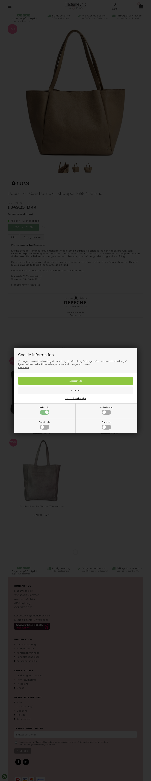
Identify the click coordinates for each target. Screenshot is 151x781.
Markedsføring (106, 410)
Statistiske (106, 425)
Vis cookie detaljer (75, 398)
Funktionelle (44, 425)
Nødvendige (44, 410)
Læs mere (23, 367)
